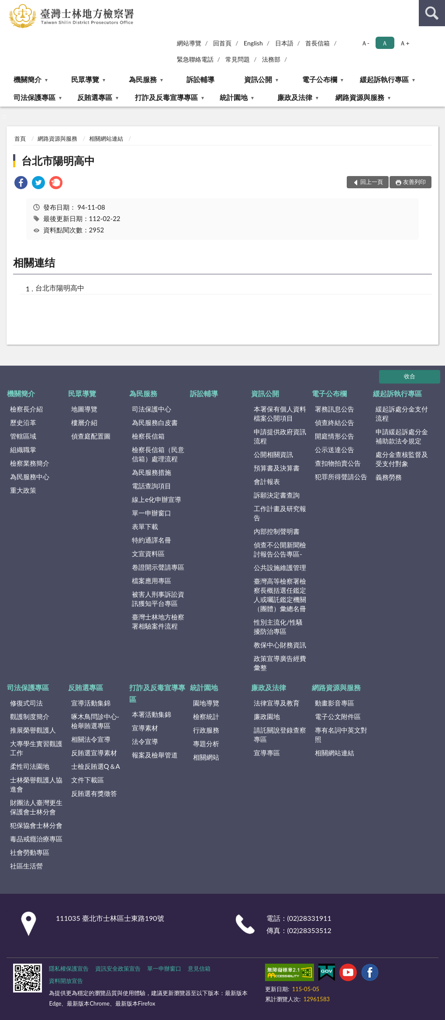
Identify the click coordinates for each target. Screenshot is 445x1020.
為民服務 (143, 79)
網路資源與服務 (359, 97)
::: (7, 6)
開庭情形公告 (334, 436)
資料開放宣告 (66, 980)
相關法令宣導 (90, 739)
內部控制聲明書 (277, 531)
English (253, 43)
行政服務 (206, 730)
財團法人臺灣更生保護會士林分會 (36, 807)
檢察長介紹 (26, 409)
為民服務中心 (29, 477)
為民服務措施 (151, 472)
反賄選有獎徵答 (94, 793)
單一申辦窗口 (151, 513)
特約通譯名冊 (151, 540)
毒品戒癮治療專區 (36, 839)
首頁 (20, 138)
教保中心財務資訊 (280, 645)
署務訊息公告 (334, 409)
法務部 (271, 59)
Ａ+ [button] (404, 43)
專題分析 (206, 743)
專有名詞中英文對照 (341, 734)
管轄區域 (23, 436)
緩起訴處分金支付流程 (402, 413)
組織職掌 (23, 449)
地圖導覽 (84, 409)
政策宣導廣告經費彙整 (280, 662)
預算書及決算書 (277, 468)
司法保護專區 (34, 97)
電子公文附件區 (338, 716)
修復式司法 (26, 703)
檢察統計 (206, 716)
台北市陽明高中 (58, 160)
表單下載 (145, 526)
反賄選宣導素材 (94, 753)
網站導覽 (189, 43)
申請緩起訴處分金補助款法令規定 (402, 436)
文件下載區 (87, 780)
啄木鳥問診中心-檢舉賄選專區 (95, 721)
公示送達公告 (334, 449)
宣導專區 (267, 753)
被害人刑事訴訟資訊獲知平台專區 (158, 598)
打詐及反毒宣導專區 (166, 97)
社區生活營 (26, 866)
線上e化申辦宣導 (156, 499)
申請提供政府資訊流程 (280, 436)
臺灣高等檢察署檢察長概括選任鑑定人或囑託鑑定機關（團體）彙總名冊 (280, 594)
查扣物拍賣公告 (338, 463)
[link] (21, 183)
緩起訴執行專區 (384, 79)
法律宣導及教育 (277, 703)
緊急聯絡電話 (195, 59)
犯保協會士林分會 (36, 825)
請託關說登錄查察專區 (280, 734)
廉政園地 (267, 716)
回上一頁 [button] (371, 181)
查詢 (432, 13)
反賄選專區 (94, 97)
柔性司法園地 (29, 766)
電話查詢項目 (151, 486)
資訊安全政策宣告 (118, 968)
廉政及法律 (294, 97)
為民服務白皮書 (155, 422)
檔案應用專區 (151, 580)
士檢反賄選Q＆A (95, 766)
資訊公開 (258, 79)
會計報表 (267, 481)
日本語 (284, 43)
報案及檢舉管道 (155, 755)
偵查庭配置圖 (90, 436)
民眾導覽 (85, 79)
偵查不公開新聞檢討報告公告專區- (280, 549)
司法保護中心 (151, 409)
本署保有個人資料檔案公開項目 (280, 413)
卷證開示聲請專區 (158, 567)
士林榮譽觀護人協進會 (36, 784)
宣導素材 (145, 728)
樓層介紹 (84, 422)
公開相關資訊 (273, 454)
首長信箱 (317, 43)
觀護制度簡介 (29, 716)
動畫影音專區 (334, 703)
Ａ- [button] (365, 43)
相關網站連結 (106, 138)
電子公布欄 (319, 79)
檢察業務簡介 (29, 463)
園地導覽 (206, 703)
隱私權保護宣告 (69, 968)
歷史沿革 (23, 422)
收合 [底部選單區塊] (409, 376)
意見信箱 (199, 968)
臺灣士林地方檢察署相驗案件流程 (158, 621)
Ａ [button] (385, 43)
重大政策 (23, 490)
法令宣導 (145, 741)
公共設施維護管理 (280, 567)
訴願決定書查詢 (277, 495)
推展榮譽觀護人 (33, 730)
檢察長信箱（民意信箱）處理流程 (158, 454)
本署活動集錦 (151, 714)
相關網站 (206, 757)
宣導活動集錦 (90, 703)
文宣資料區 (148, 553)
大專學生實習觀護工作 (36, 748)
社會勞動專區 (29, 852)
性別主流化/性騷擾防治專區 (278, 626)
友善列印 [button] (414, 181)
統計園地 (234, 97)
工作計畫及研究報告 (280, 513)
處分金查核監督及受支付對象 (402, 458)
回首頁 (222, 43)
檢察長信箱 (148, 436)
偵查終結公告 (334, 422)
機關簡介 (27, 79)
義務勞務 (389, 477)
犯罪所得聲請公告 (341, 477)
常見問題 (237, 59)
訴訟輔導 (200, 79)
